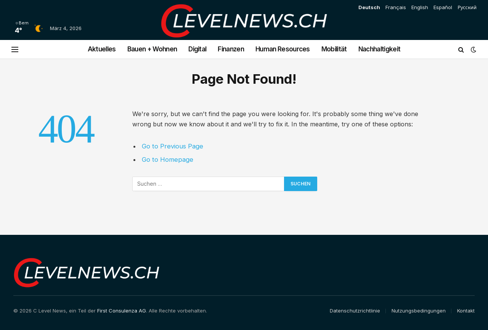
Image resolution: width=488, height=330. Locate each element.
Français (395, 7)
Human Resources (282, 49)
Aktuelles (102, 49)
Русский (467, 7)
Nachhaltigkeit (379, 49)
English (419, 7)
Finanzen (231, 49)
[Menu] (14, 49)
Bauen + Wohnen (152, 49)
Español (442, 7)
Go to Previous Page (172, 146)
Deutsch (369, 7)
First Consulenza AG (121, 311)
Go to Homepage (167, 159)
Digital (197, 49)
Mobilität (334, 49)
